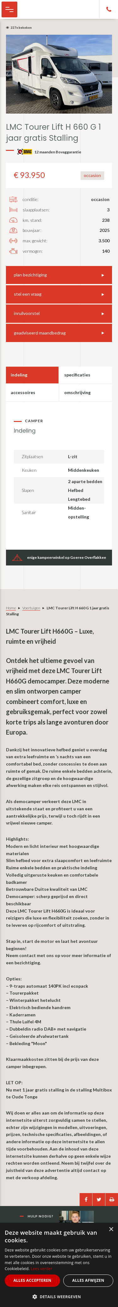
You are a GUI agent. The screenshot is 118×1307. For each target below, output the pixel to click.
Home (11, 608)
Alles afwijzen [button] (88, 1280)
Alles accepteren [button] (33, 1280)
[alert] (59, 1265)
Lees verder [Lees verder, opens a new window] (42, 1268)
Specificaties (77, 374)
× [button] (111, 1229)
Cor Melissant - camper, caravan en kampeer (38, 9)
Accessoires (23, 392)
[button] (59, 1296)
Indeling (19, 374)
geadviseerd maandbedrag (40, 332)
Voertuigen (31, 608)
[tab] (32, 375)
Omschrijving (77, 392)
